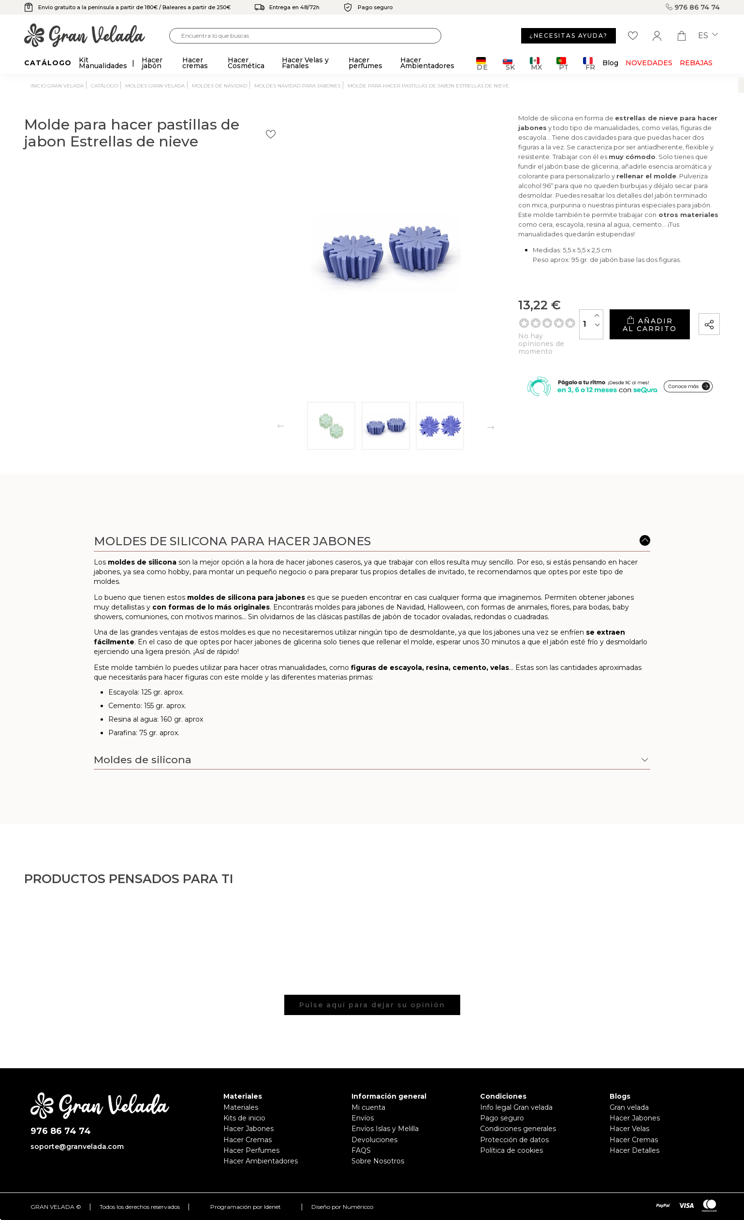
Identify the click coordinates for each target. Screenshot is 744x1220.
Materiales (240, 1107)
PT (562, 63)
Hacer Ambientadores (260, 1161)
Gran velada (629, 1107)
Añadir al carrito (609, 321)
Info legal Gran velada (516, 1107)
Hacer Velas (629, 1128)
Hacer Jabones (248, 1128)
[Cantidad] (511, 321)
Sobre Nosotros (377, 1161)
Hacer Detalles (634, 1150)
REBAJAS (696, 63)
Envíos (362, 1118)
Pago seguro (502, 1118)
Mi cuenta (368, 1107)
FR (589, 63)
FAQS (361, 1150)
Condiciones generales (518, 1128)
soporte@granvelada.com (77, 1146)
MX (536, 63)
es (708, 35)
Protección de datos (514, 1139)
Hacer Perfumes (251, 1150)
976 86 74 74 (693, 7)
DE (482, 63)
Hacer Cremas (247, 1139)
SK (509, 63)
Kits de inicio (244, 1118)
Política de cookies (511, 1150)
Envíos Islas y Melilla (385, 1128)
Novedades (649, 63)
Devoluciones (374, 1139)
